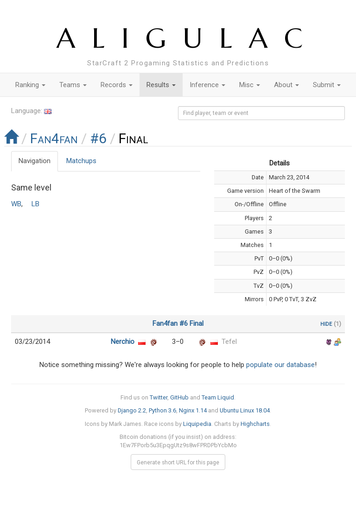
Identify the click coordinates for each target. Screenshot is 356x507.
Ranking (30, 85)
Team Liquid (218, 397)
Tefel (229, 341)
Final (196, 323)
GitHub (179, 397)
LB (35, 204)
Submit (327, 85)
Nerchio (122, 341)
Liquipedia (197, 423)
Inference (207, 85)
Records (117, 85)
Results (161, 85)
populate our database (280, 365)
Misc (249, 85)
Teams (73, 85)
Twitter (158, 397)
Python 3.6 (162, 410)
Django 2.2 (132, 410)
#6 (98, 138)
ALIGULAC (188, 38)
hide (326, 323)
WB (16, 204)
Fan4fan (54, 138)
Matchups (81, 161)
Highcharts (255, 423)
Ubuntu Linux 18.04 (245, 410)
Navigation (35, 161)
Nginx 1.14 (193, 410)
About (286, 85)
